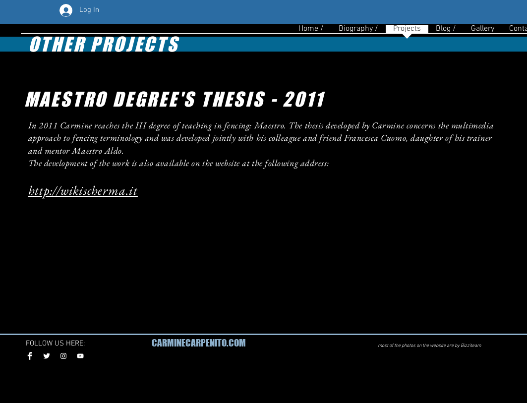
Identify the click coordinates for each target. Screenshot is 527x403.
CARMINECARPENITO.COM (199, 342)
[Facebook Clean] (30, 356)
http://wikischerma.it (83, 190)
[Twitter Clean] (47, 356)
